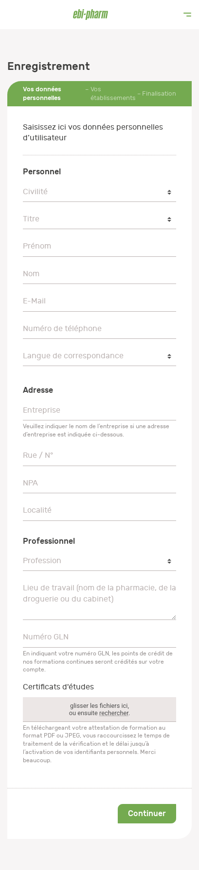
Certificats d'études (58, 687)
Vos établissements (113, 93)
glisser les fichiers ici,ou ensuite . (99, 709)
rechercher (113, 713)
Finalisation (159, 93)
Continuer (147, 813)
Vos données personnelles (42, 93)
